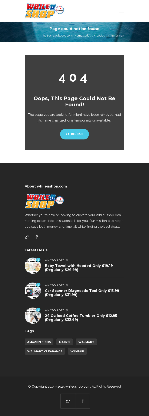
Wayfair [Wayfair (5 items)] (77, 351)
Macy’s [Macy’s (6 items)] (64, 342)
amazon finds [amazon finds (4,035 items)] (39, 342)
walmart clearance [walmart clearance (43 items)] (44, 351)
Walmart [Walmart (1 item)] (86, 342)
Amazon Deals (56, 260)
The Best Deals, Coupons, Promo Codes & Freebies (73, 35)
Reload (74, 134)
